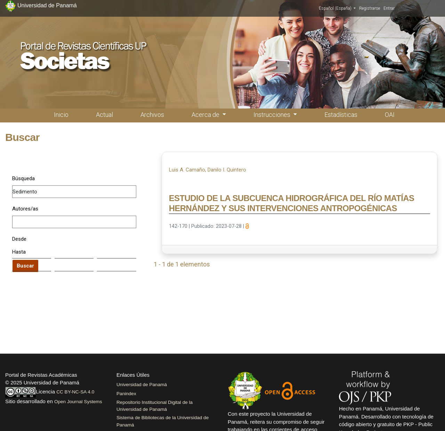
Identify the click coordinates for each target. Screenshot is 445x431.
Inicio (61, 114)
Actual (104, 114)
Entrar (389, 8)
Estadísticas (340, 114)
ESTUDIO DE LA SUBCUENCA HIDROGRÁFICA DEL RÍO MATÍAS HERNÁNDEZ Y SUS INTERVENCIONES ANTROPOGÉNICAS (291, 203)
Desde (19, 239)
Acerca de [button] (206, 114)
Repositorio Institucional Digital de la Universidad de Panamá (154, 406)
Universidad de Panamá (141, 384)
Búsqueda (23, 178)
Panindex (126, 393)
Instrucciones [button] (272, 114)
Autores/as (25, 209)
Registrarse (369, 8)
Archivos (152, 114)
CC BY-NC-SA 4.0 (75, 391)
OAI (390, 114)
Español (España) (337, 8)
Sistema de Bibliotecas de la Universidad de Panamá (162, 421)
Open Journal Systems (78, 401)
